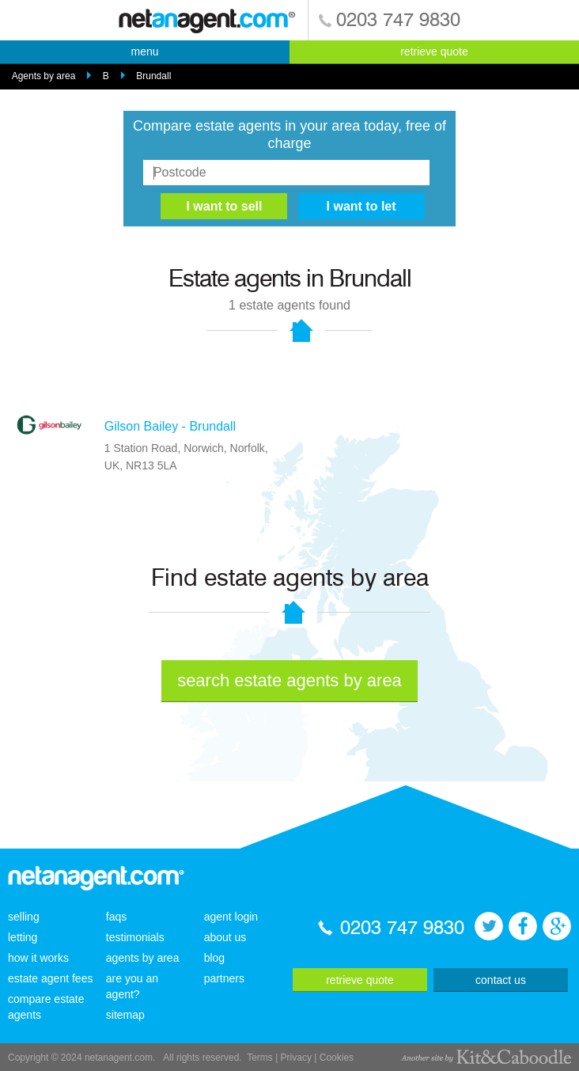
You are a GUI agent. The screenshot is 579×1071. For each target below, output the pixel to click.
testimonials (135, 937)
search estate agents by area (289, 680)
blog (214, 957)
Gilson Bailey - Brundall (170, 426)
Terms (260, 1057)
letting (22, 937)
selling (24, 916)
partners (224, 978)
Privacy (296, 1057)
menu (144, 51)
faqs (116, 916)
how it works (38, 957)
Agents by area (44, 76)
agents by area (143, 957)
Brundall (153, 76)
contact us (500, 980)
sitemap (125, 1014)
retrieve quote (434, 51)
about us (225, 937)
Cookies (337, 1057)
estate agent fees (50, 978)
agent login (231, 916)
